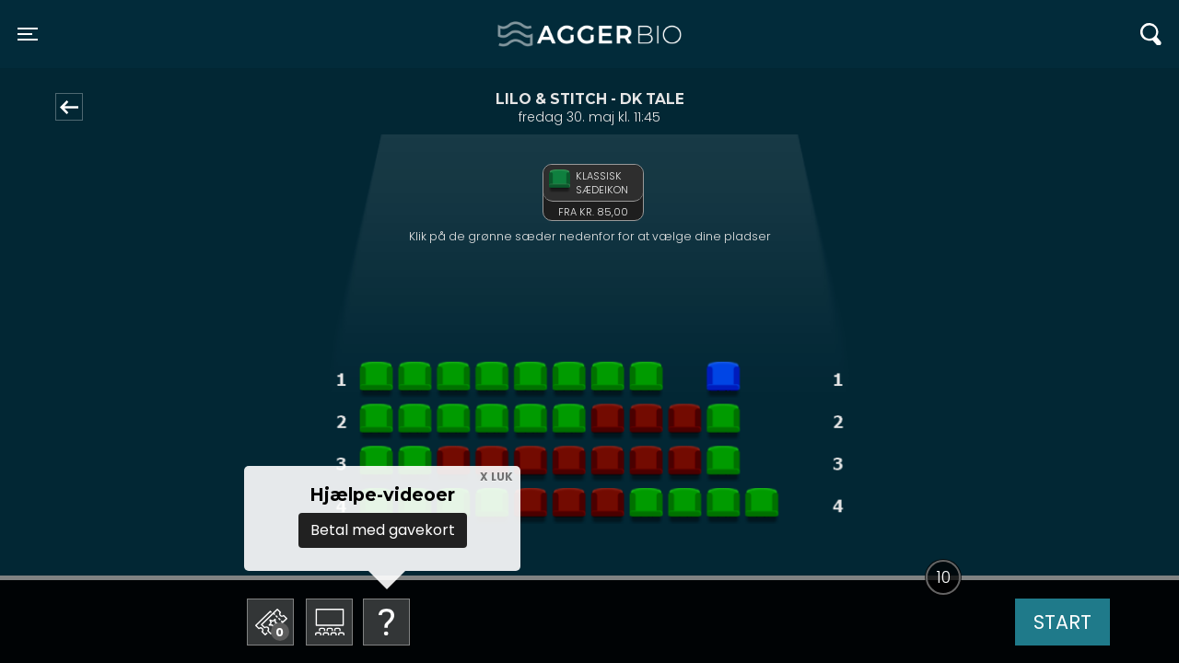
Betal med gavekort (382, 530)
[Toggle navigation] (27, 34)
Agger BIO (542, 34)
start (1062, 622)
